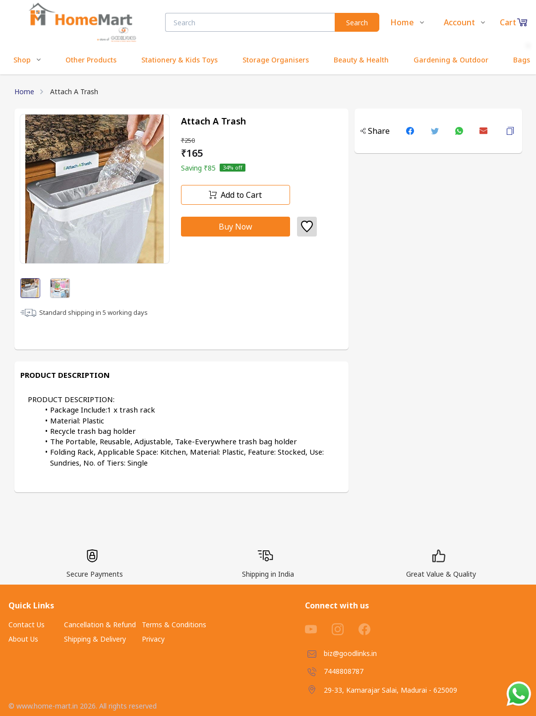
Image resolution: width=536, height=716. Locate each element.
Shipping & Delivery (95, 639)
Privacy (153, 639)
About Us (23, 639)
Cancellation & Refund (100, 624)
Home (24, 91)
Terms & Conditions (174, 624)
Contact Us (26, 624)
